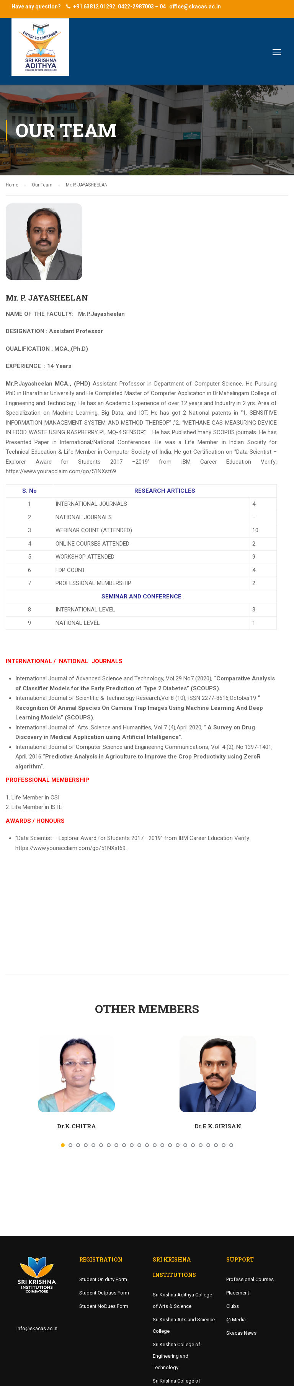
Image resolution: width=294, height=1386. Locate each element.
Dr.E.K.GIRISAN (217, 1126)
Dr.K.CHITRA (76, 1126)
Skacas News (241, 1333)
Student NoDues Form (103, 1306)
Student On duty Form (103, 1279)
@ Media (236, 1319)
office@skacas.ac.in (195, 6)
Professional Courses (250, 1279)
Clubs (232, 1306)
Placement (237, 1293)
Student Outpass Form (104, 1293)
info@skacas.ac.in (36, 1328)
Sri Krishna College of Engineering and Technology (176, 1356)
